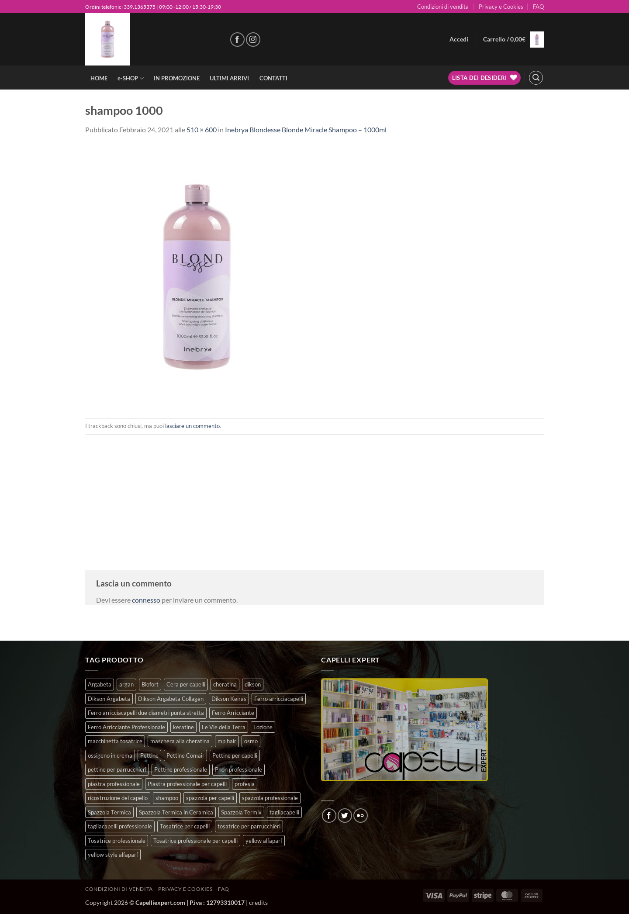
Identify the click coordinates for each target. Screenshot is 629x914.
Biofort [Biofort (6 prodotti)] (150, 684)
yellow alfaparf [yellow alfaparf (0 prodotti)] (263, 840)
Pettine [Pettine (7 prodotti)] (149, 755)
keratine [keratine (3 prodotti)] (183, 727)
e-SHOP (131, 78)
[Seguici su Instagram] (253, 39)
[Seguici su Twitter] (345, 815)
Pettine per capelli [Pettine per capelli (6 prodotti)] (234, 755)
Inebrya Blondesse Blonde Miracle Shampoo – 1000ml (306, 129)
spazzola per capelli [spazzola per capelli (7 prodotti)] (210, 797)
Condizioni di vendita (443, 6)
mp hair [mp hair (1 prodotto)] (227, 741)
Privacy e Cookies (501, 6)
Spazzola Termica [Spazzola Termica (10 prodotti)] (109, 812)
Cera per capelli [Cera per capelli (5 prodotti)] (185, 684)
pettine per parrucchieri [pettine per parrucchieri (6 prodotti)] (117, 769)
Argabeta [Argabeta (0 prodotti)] (99, 684)
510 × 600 (202, 129)
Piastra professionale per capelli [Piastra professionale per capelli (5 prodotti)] (187, 783)
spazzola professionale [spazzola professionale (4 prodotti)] (270, 797)
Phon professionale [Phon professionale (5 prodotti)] (238, 769)
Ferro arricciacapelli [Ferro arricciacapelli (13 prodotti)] (278, 698)
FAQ (538, 6)
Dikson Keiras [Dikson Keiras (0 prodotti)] (228, 698)
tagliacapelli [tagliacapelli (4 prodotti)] (284, 812)
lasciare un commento (192, 425)
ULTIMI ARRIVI (229, 78)
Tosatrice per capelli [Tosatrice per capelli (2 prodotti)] (185, 826)
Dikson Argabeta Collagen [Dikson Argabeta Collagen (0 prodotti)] (171, 698)
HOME (98, 78)
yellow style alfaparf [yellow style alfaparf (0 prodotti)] (113, 854)
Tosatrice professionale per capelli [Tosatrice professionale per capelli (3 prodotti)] (195, 840)
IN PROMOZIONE (177, 78)
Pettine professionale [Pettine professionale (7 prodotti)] (180, 769)
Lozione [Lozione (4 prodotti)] (263, 727)
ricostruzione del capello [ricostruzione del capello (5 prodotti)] (118, 797)
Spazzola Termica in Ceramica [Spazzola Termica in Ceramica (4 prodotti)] (176, 812)
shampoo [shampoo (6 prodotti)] (167, 797)
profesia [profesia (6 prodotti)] (245, 783)
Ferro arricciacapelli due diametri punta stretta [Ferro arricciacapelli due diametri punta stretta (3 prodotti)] (146, 712)
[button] (458, 39)
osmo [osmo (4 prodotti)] (251, 741)
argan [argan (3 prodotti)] (126, 684)
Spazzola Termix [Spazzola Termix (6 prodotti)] (241, 812)
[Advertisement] (314, 496)
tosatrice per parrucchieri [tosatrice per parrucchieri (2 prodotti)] (249, 826)
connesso (146, 600)
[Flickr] (360, 815)
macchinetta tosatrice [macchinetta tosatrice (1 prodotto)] (115, 741)
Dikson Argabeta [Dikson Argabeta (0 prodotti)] (109, 698)
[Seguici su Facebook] (237, 39)
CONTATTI (273, 78)
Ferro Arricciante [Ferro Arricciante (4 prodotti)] (233, 712)
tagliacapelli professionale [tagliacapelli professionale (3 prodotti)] (120, 826)
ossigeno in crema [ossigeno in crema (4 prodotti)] (110, 755)
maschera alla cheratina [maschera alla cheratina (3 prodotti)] (180, 741)
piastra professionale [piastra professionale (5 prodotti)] (114, 783)
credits (258, 902)
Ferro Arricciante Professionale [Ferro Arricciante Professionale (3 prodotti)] (126, 727)
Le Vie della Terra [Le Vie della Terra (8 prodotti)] (223, 727)
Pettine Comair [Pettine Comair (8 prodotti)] (185, 755)
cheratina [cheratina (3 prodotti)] (225, 684)
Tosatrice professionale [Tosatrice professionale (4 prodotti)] (116, 840)
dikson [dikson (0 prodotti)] (253, 684)
